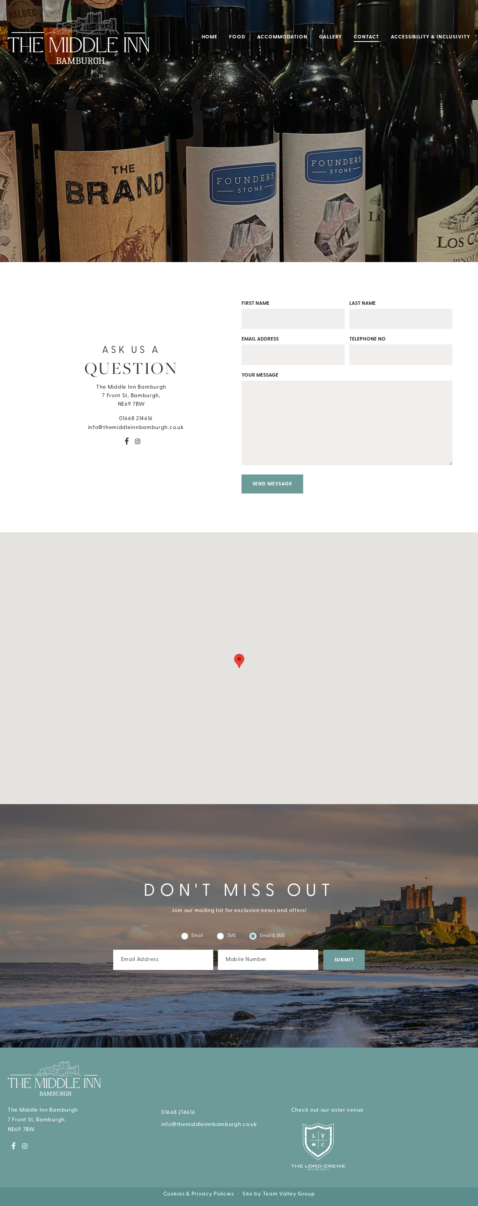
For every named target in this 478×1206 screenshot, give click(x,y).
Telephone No (400, 347)
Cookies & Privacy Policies (198, 1194)
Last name (400, 311)
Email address (293, 347)
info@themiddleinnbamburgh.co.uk (131, 427)
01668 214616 (131, 418)
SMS (226, 936)
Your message (347, 423)
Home (210, 37)
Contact (366, 37)
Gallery (330, 37)
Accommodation (282, 37)
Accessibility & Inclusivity (430, 37)
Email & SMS (267, 936)
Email (192, 936)
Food (237, 37)
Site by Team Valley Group (278, 1194)
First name (293, 311)
